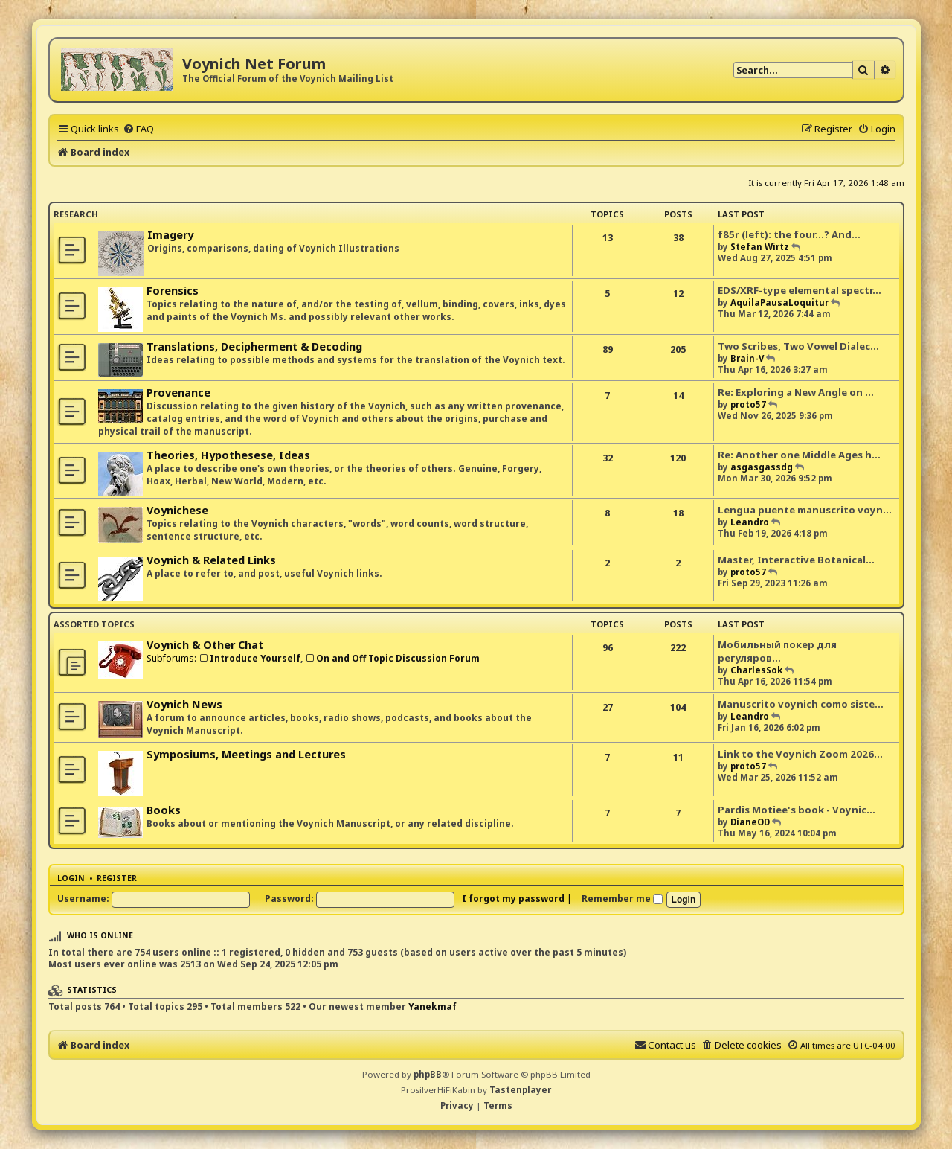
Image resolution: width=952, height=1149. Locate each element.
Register (117, 878)
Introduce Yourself (249, 658)
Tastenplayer (520, 1089)
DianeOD (750, 822)
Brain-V (747, 358)
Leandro (749, 522)
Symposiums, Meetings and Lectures (246, 754)
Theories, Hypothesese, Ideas (228, 455)
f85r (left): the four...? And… (789, 234)
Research (76, 214)
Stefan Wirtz (759, 246)
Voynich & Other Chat (205, 645)
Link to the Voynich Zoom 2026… (800, 754)
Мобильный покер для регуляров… (777, 651)
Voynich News (184, 704)
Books (164, 810)
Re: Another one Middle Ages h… (799, 454)
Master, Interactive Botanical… (796, 559)
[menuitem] (138, 129)
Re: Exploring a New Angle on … (796, 392)
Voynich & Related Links (211, 560)
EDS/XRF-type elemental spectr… (799, 290)
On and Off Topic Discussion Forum (392, 658)
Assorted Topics (94, 624)
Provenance (178, 392)
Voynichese (177, 510)
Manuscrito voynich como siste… (801, 704)
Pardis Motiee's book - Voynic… (796, 809)
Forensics (173, 291)
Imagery (170, 235)
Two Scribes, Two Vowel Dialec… (798, 346)
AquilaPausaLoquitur (779, 302)
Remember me (622, 898)
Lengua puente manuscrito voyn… (805, 509)
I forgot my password (513, 898)
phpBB (428, 1074)
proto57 (748, 404)
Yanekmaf (432, 1007)
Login (71, 878)
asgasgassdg (761, 467)
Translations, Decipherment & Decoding (254, 346)
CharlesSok (756, 670)
